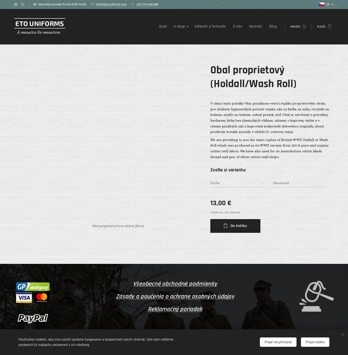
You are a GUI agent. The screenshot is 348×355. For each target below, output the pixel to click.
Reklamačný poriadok (175, 309)
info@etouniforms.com (111, 4)
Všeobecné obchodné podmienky (175, 284)
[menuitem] (169, 26)
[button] (298, 26)
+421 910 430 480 (147, 4)
